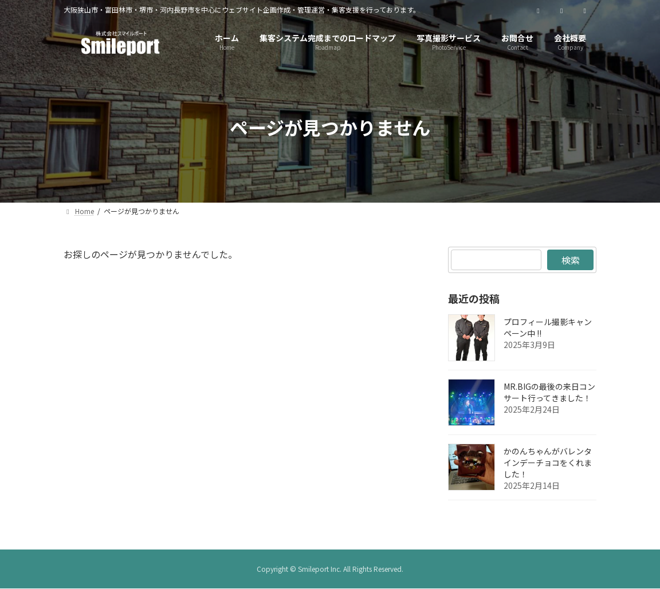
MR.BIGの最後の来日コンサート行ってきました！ (549, 392)
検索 (570, 260)
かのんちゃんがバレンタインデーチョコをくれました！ (548, 462)
